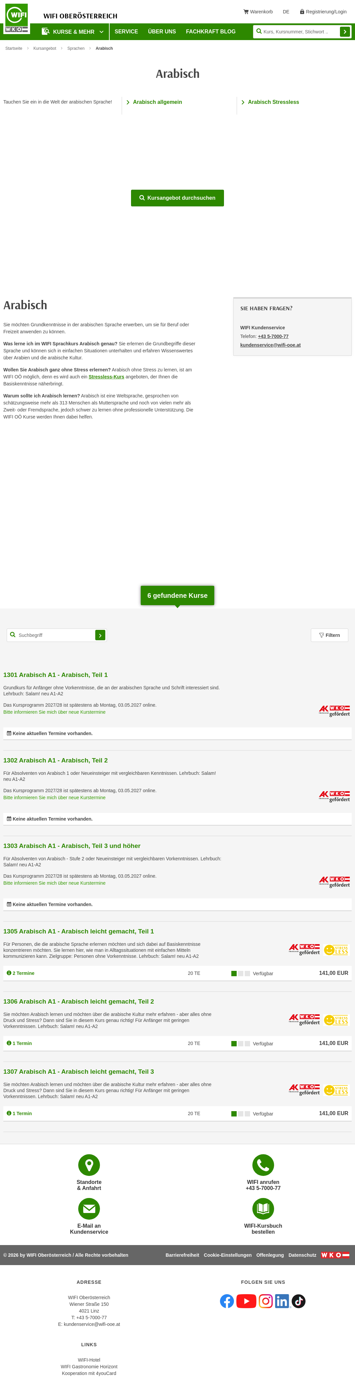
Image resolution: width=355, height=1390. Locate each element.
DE (288, 13)
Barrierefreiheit (182, 1255)
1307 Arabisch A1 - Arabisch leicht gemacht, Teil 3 (78, 1071)
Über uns (162, 31)
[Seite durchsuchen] (302, 31)
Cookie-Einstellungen (228, 1255)
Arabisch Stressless (273, 102)
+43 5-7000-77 (273, 336)
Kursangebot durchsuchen (177, 198)
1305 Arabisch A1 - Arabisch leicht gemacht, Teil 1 (78, 931)
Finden (345, 32)
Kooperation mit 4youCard (89, 1373)
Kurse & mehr (69, 31)
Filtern (329, 635)
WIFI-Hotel (89, 1360)
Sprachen (75, 48)
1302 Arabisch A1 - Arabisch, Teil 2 (55, 760)
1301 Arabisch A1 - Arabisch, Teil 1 (55, 674)
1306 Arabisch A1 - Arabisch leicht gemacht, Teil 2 (78, 1001)
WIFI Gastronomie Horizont (89, 1366)
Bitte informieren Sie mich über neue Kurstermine (54, 712)
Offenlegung (270, 1255)
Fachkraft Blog (211, 31)
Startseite (13, 48)
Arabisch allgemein (157, 102)
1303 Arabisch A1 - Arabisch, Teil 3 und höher (71, 845)
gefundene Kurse (177, 595)
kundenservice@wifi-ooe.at (92, 1324)
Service (126, 31)
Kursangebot (44, 48)
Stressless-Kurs (106, 376)
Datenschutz (302, 1255)
